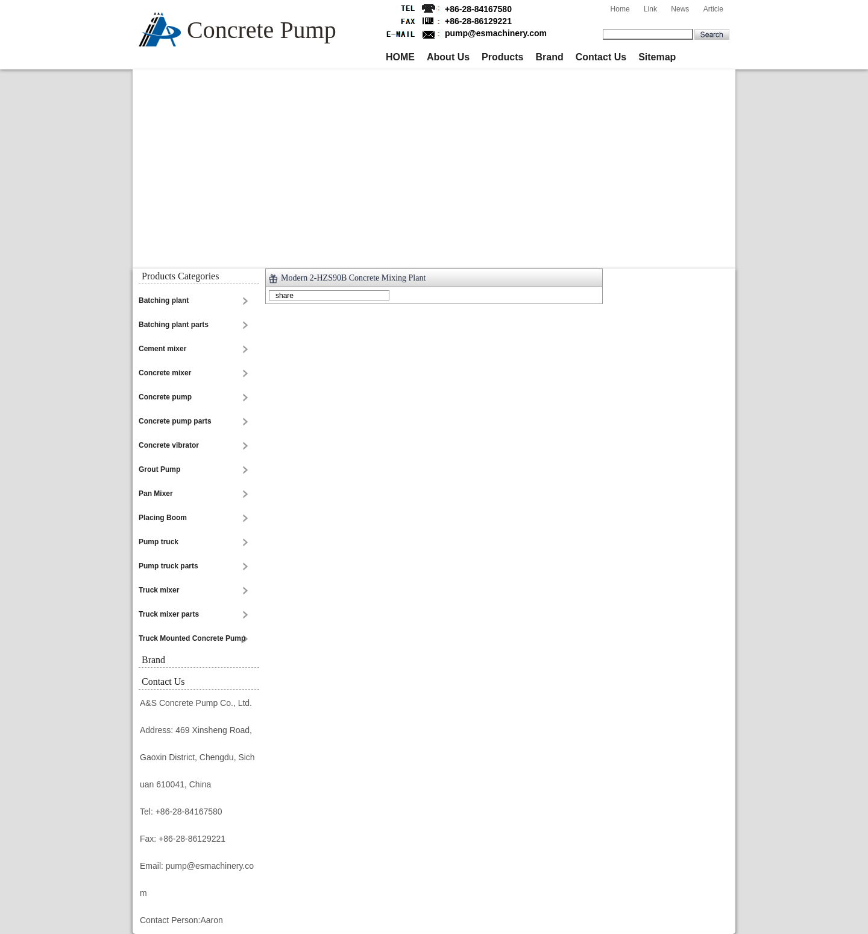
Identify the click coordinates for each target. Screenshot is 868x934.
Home (620, 9)
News (680, 9)
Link (650, 9)
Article (713, 9)
